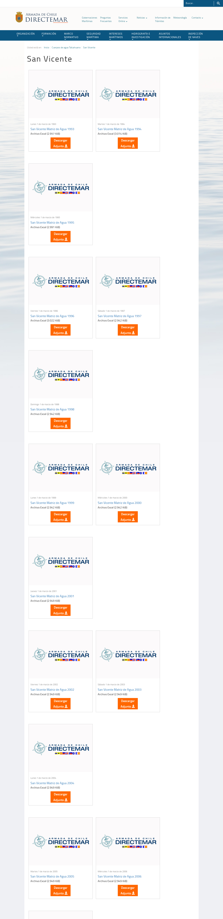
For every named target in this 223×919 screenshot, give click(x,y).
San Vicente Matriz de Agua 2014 (165, 632)
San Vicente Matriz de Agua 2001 (165, 291)
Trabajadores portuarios (173, 873)
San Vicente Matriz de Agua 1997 (109, 206)
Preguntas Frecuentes (106, 19)
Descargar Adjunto (55, 134)
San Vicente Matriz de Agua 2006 (109, 462)
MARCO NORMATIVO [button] (71, 36)
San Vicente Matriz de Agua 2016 (109, 717)
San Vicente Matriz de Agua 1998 (165, 206)
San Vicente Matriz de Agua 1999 (52, 291)
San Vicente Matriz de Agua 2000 (109, 291)
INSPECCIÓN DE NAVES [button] (195, 36)
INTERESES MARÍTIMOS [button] (116, 36)
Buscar (218, 3)
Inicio (46, 47)
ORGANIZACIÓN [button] (26, 34)
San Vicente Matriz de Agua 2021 (109, 803)
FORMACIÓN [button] (49, 34)
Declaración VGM (170, 877)
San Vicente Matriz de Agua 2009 (109, 547)
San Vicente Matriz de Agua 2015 (52, 717)
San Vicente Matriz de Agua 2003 (109, 376)
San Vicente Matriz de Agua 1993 (52, 120)
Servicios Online (123, 19)
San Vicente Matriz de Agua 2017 (165, 717)
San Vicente (89, 47)
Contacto (197, 17)
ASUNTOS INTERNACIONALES (170, 35)
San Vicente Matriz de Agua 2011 (52, 632)
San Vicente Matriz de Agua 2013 (109, 632)
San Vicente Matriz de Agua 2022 (165, 803)
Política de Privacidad (49, 908)
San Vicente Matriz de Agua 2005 (52, 462)
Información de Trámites (162, 19)
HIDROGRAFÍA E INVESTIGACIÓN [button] (141, 36)
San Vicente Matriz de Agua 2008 (52, 547)
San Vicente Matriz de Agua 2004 (165, 376)
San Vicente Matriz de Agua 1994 (109, 120)
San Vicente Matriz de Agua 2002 (52, 376)
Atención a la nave (170, 869)
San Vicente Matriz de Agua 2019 (52, 803)
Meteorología (180, 17)
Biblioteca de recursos (73, 908)
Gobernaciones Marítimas (89, 19)
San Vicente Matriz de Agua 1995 (165, 120)
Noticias (142, 17)
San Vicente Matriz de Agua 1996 (52, 206)
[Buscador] (199, 3)
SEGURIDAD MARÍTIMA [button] (94, 36)
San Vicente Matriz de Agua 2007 (165, 462)
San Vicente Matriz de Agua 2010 (165, 547)
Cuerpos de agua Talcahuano (66, 47)
